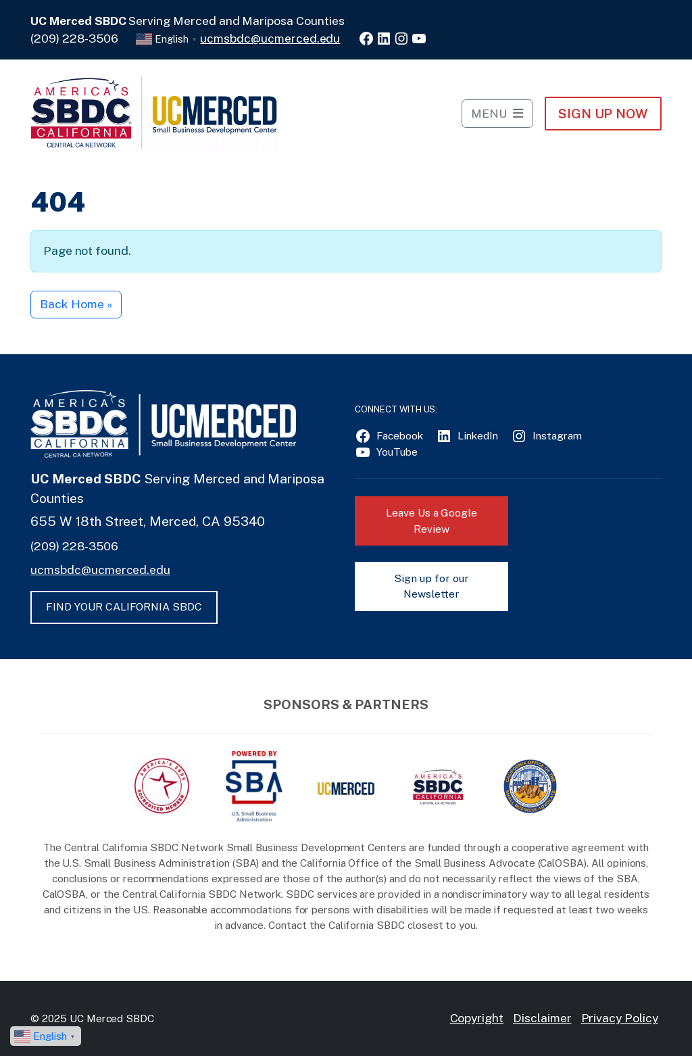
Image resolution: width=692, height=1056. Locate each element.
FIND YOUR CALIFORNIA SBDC (124, 606)
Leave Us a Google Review (431, 520)
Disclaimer (542, 1018)
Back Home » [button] (76, 304)
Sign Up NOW (603, 113)
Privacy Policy (619, 1018)
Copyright (477, 1018)
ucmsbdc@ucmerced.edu (270, 38)
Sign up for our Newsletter (431, 586)
